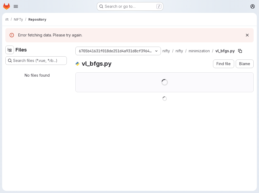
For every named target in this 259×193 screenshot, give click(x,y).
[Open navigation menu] (15, 6)
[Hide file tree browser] (9, 50)
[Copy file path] (240, 51)
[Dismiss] (247, 35)
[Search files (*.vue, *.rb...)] (36, 60)
